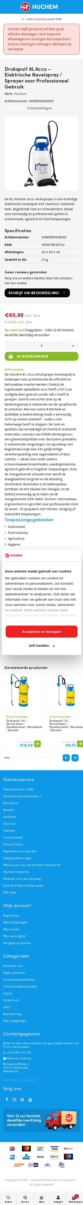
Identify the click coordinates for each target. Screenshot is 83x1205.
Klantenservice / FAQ (18, 789)
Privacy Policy (13, 844)
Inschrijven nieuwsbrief (20, 1080)
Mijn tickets (11, 929)
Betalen (8, 810)
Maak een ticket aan (17, 1058)
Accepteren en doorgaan (41, 631)
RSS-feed (10, 892)
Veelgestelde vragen (17, 858)
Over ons (9, 824)
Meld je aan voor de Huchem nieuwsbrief (31, 865)
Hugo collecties (14, 973)
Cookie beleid (13, 837)
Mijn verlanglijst (14, 936)
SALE (6, 1007)
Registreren (11, 915)
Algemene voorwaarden (20, 851)
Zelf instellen (41, 645)
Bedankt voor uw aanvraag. (22, 879)
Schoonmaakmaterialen (20, 986)
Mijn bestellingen (15, 922)
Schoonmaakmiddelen (19, 980)
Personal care (13, 966)
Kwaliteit (9, 817)
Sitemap (9, 831)
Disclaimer (10, 803)
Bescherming (12, 1014)
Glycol (7, 993)
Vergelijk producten (17, 943)
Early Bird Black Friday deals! (23, 886)
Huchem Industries (16, 872)
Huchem (20, 94)
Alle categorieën (14, 1021)
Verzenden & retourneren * (22, 796)
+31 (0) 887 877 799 (17, 1052)
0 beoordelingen (39, 108)
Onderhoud (11, 1000)
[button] (75, 757)
